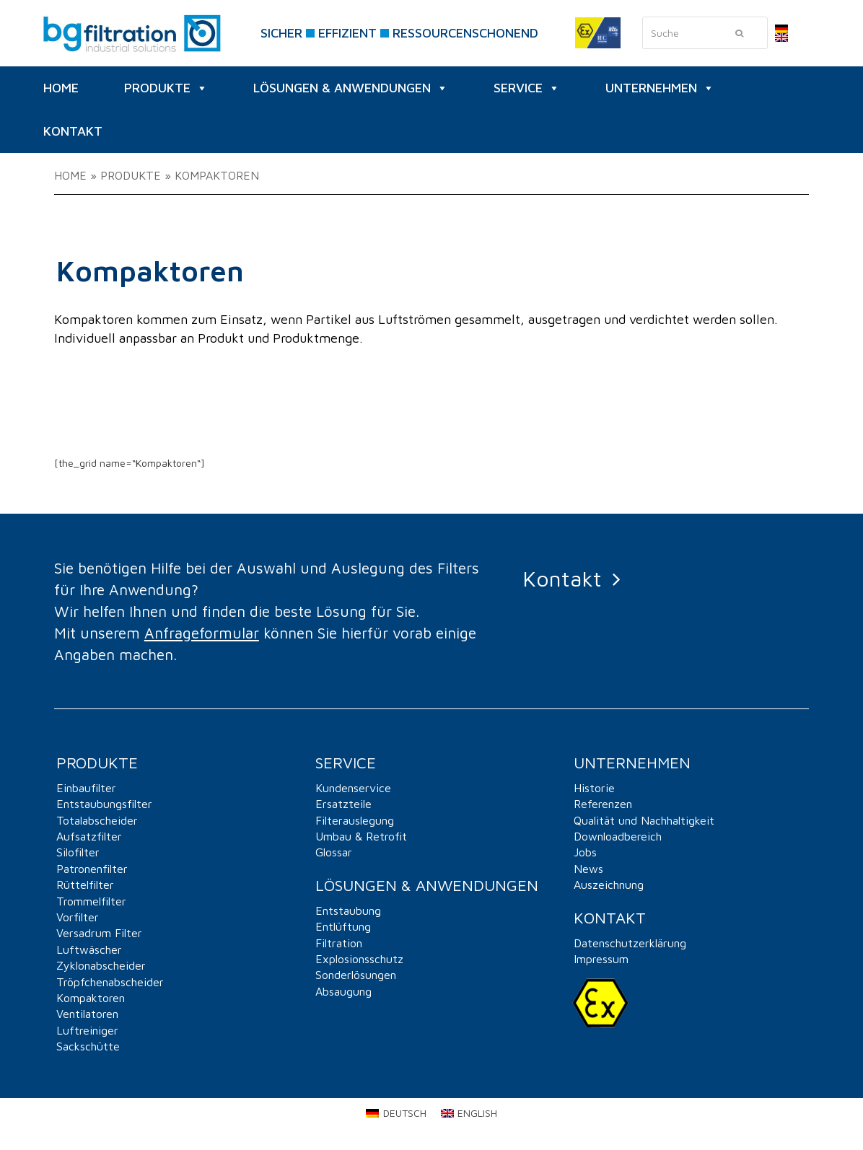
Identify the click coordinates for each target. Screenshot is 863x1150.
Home (70, 175)
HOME (61, 87)
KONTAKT (72, 131)
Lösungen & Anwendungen (350, 88)
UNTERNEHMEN (659, 88)
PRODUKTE (166, 88)
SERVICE (527, 88)
